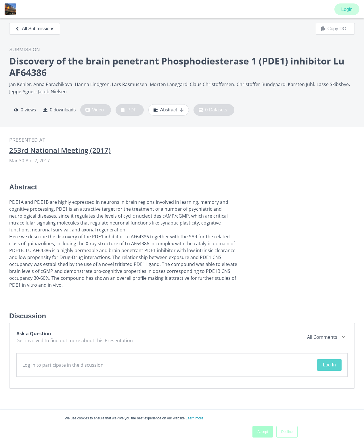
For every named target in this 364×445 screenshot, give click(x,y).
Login (346, 9)
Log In (329, 364)
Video (94, 109)
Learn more (194, 418)
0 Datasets (212, 109)
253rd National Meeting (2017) (60, 150)
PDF (128, 109)
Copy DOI (334, 28)
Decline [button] (287, 432)
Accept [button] (262, 432)
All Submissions (34, 28)
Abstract (168, 109)
